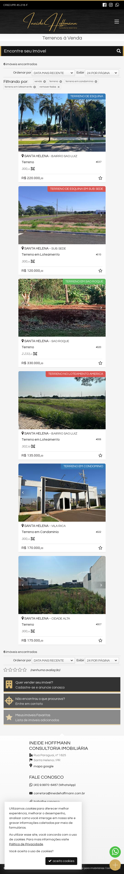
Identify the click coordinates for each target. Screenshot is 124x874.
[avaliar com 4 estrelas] (20, 670)
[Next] (99, 122)
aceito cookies (61, 861)
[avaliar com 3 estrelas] (15, 670)
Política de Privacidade (26, 844)
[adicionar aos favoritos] (101, 178)
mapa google (44, 766)
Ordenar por (22, 72)
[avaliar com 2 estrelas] (10, 670)
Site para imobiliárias (91, 868)
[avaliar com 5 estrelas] (24, 670)
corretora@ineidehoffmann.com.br (59, 793)
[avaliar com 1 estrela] (5, 670)
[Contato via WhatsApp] (115, 852)
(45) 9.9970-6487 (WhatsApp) (54, 785)
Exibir (80, 72)
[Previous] (25, 122)
